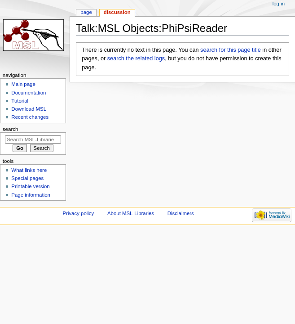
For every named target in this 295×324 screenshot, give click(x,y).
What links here (29, 170)
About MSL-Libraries (130, 213)
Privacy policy (78, 213)
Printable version (30, 186)
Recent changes (29, 117)
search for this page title (230, 50)
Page (86, 12)
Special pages (27, 178)
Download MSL (28, 109)
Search (10, 129)
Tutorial (19, 101)
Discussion (117, 12)
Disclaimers (180, 213)
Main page (23, 84)
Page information (30, 195)
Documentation (28, 92)
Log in (279, 3)
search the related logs (136, 58)
